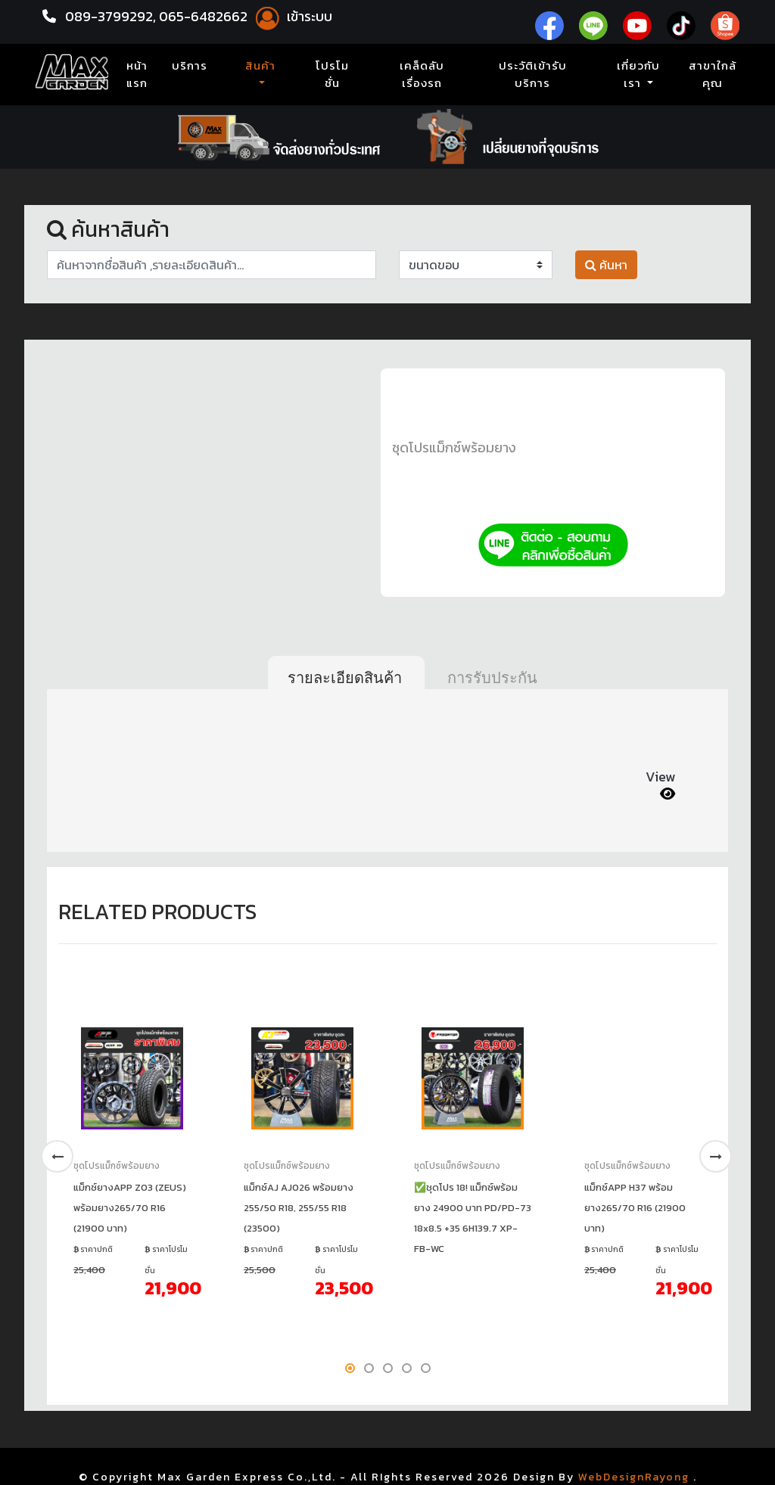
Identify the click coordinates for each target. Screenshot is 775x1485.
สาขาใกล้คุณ (712, 74)
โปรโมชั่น (332, 74)
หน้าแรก (140, 74)
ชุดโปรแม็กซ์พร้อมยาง (454, 447)
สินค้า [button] (260, 65)
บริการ (189, 65)
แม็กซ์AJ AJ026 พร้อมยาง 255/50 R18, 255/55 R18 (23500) (298, 1207)
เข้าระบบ (291, 16)
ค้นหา (606, 265)
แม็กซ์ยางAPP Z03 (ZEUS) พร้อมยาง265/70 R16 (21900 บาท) (129, 1207)
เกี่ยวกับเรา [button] (638, 74)
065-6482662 (205, 16)
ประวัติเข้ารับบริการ (533, 74)
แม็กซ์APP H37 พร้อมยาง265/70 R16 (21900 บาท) (635, 1207)
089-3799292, (110, 16)
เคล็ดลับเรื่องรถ (422, 74)
